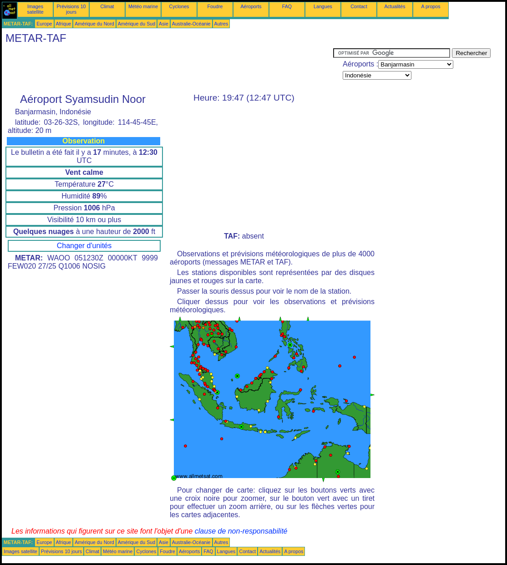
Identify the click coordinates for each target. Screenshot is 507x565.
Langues (323, 6)
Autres (221, 23)
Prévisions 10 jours (71, 9)
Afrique (63, 23)
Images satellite (35, 9)
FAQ (287, 6)
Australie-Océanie (191, 23)
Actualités (394, 6)
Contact (358, 6)
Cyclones (179, 6)
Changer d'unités (84, 245)
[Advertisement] (167, 68)
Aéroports (250, 6)
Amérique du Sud (136, 23)
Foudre (215, 6)
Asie (163, 23)
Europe (44, 23)
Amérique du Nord (94, 23)
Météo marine (143, 6)
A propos (430, 6)
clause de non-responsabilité (241, 531)
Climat (107, 6)
